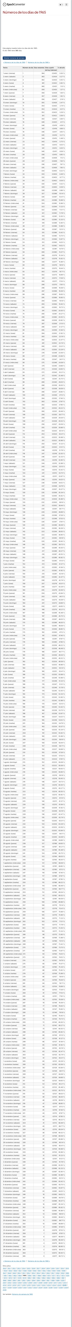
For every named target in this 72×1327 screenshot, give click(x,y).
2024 (54, 1285)
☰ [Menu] (66, 4)
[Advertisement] (36, 29)
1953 (33, 1273)
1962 (10, 1275)
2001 (4, 1283)
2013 (65, 1283)
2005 (25, 1283)
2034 (40, 1287)
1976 (10, 1278)
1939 (29, 1271)
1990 (14, 1280)
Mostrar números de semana (14, 58)
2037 (56, 1287)
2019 (28, 1285)
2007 (35, 1283)
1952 (28, 1273)
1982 (38, 1278)
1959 (62, 1273)
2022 (44, 1285)
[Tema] (61, 4)
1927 (38, 1268)
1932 (62, 1268)
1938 (25, 1271)
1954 (38, 1273)
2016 (14, 1285)
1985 (53, 1278)
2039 (66, 1287)
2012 (60, 1283)
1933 (67, 1268)
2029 (15, 1287)
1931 (57, 1268)
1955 (43, 1273)
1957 (52, 1273)
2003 (14, 1283)
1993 (28, 1280)
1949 (14, 1273)
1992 (23, 1280)
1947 (4, 1273)
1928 (43, 1268)
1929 (48, 1268)
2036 (50, 1287)
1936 (15, 1271)
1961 (5, 1275)
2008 (40, 1283)
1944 (54, 1271)
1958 (57, 1273)
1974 (67, 1275)
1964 (19, 1275)
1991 (19, 1280)
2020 (34, 1285)
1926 (33, 1268)
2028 (10, 1287)
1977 (14, 1278)
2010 (50, 1283)
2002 (9, 1283)
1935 (10, 1271)
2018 (24, 1285)
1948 (9, 1273)
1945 (58, 1271)
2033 (35, 1287)
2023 (49, 1285)
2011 (55, 1283)
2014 (4, 1285)
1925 (28, 1268)
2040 (4, 1290)
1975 (5, 1278)
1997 (48, 1280)
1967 (34, 1275)
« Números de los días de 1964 (14, 62)
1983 (43, 1278)
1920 (4, 1268)
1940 (34, 1271)
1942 (44, 1271)
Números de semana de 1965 (22, 1294)
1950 (19, 1273)
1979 (24, 1278)
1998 (53, 1280)
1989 (9, 1280)
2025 (59, 1285)
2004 (20, 1283)
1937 (20, 1271)
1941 (39, 1271)
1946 (63, 1271)
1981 (34, 1278)
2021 (38, 1285)
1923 (19, 1268)
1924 (23, 1268)
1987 (63, 1278)
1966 (29, 1275)
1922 (14, 1268)
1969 (44, 1275)
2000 (63, 1280)
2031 (25, 1287)
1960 (67, 1273)
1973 (63, 1275)
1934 (5, 1271)
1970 (49, 1275)
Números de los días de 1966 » (39, 62)
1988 (4, 1280)
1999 (57, 1280)
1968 (39, 1275)
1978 (19, 1278)
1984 (48, 1278)
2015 (9, 1285)
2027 (4, 1287)
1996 (43, 1280)
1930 (53, 1268)
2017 (19, 1285)
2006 (30, 1283)
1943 (49, 1271)
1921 (9, 1268)
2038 (61, 1287)
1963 (15, 1275)
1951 (23, 1273)
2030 (20, 1287)
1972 (58, 1275)
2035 (45, 1287)
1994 (33, 1280)
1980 (29, 1278)
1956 (48, 1273)
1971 (53, 1275)
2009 (45, 1283)
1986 (58, 1278)
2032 (30, 1287)
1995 (38, 1280)
